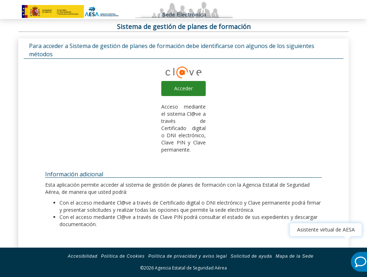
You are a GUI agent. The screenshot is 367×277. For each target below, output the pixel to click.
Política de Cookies (123, 256)
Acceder (183, 88)
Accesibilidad (82, 256)
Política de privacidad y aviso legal (187, 256)
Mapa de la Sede (295, 256)
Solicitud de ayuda (251, 256)
